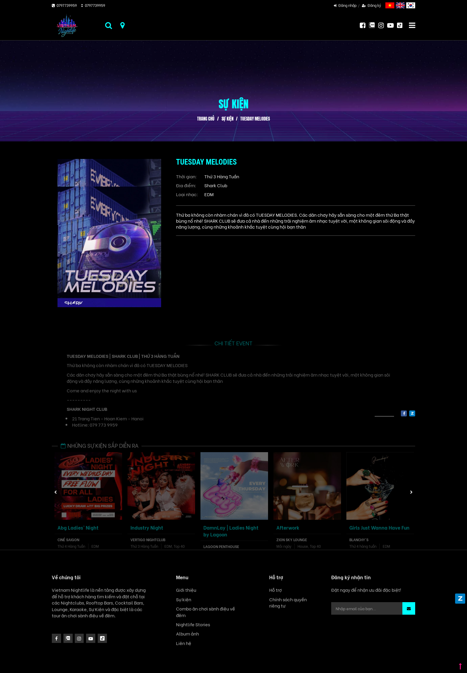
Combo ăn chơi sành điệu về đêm (205, 611)
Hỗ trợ (275, 590)
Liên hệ (183, 643)
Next (411, 492)
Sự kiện (228, 119)
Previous (56, 492)
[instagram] (68, 638)
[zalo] (412, 413)
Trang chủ (205, 119)
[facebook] (404, 413)
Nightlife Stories (193, 624)
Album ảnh (187, 633)
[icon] (79, 638)
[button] (408, 608)
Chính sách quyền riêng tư (288, 602)
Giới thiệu (186, 590)
